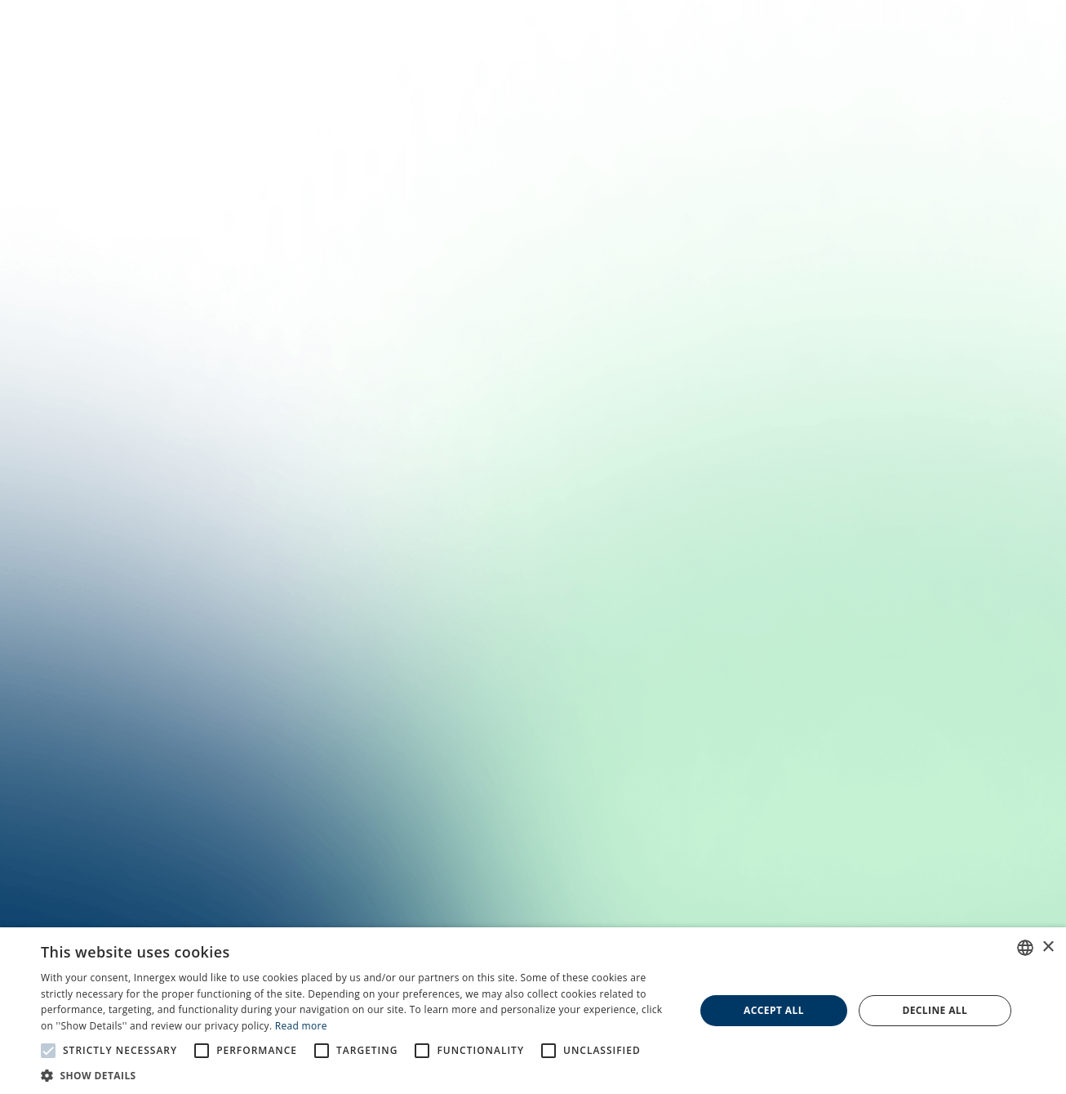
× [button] (1048, 947)
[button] (358, 1074)
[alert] (533, 1010)
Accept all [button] (774, 1010)
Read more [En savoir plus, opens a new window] (301, 1026)
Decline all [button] (934, 1010)
